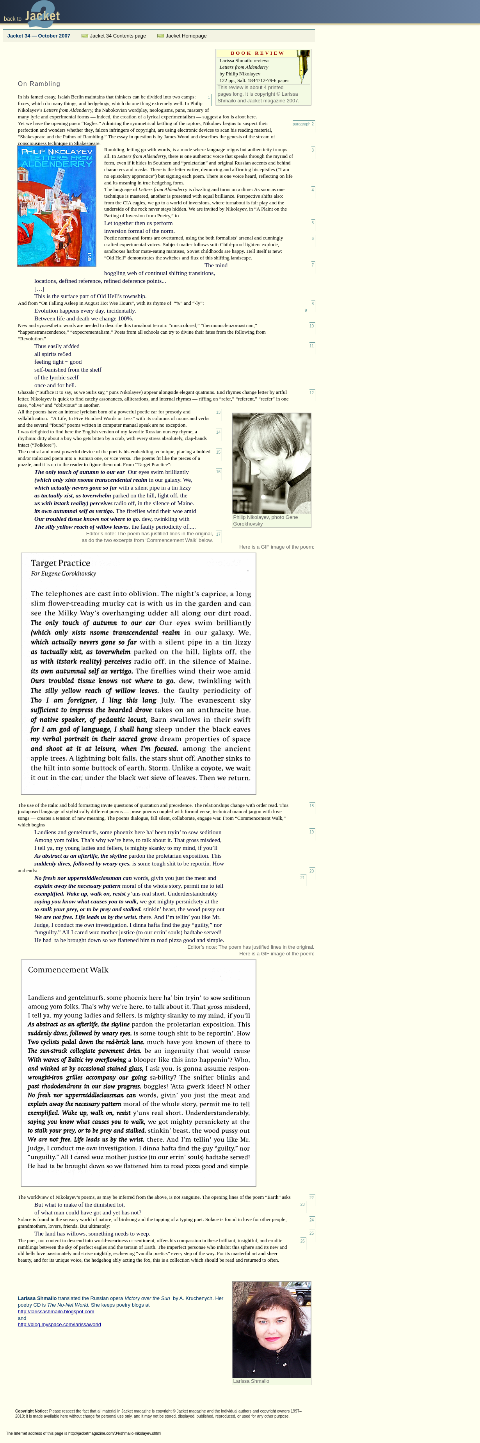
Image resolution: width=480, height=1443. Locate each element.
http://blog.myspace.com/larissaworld (59, 1324)
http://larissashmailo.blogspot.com (56, 1311)
